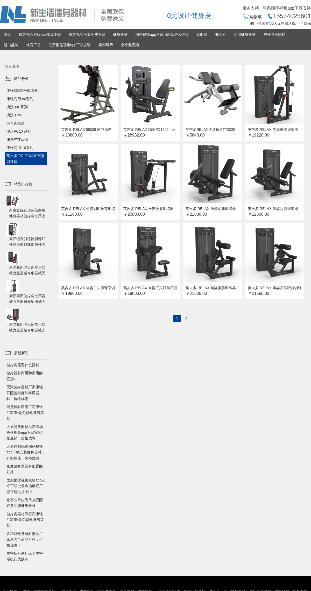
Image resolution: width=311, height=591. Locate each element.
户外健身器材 (274, 34)
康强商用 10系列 (19, 148)
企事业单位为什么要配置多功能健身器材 (24, 503)
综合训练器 (15, 123)
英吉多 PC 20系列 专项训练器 (25, 159)
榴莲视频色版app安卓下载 (40, 34)
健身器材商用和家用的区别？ (24, 376)
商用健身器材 (245, 34)
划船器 (201, 34)
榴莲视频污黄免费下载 (87, 34)
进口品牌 (11, 45)
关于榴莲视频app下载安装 (69, 45)
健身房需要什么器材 (22, 365)
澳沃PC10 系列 (18, 131)
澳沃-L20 (13, 115)
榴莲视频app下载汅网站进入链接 (161, 34)
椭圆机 (220, 34)
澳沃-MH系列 (17, 107)
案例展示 (105, 45)
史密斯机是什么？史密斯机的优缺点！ (24, 556)
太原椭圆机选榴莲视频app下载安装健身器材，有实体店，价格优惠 (25, 452)
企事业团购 (130, 45)
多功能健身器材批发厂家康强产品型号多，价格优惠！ (24, 539)
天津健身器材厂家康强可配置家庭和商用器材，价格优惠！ (24, 393)
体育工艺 (33, 45)
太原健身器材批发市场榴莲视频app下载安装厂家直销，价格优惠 (25, 432)
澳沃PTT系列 (17, 140)
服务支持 (250, 8)
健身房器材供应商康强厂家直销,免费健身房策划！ (25, 520)
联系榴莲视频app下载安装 (287, 8)
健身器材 (120, 34)
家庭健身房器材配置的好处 (24, 469)
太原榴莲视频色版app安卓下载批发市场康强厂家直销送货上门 (25, 486)
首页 (7, 34)
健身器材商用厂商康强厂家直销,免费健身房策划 (25, 412)
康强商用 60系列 (19, 99)
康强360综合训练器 (22, 91)
